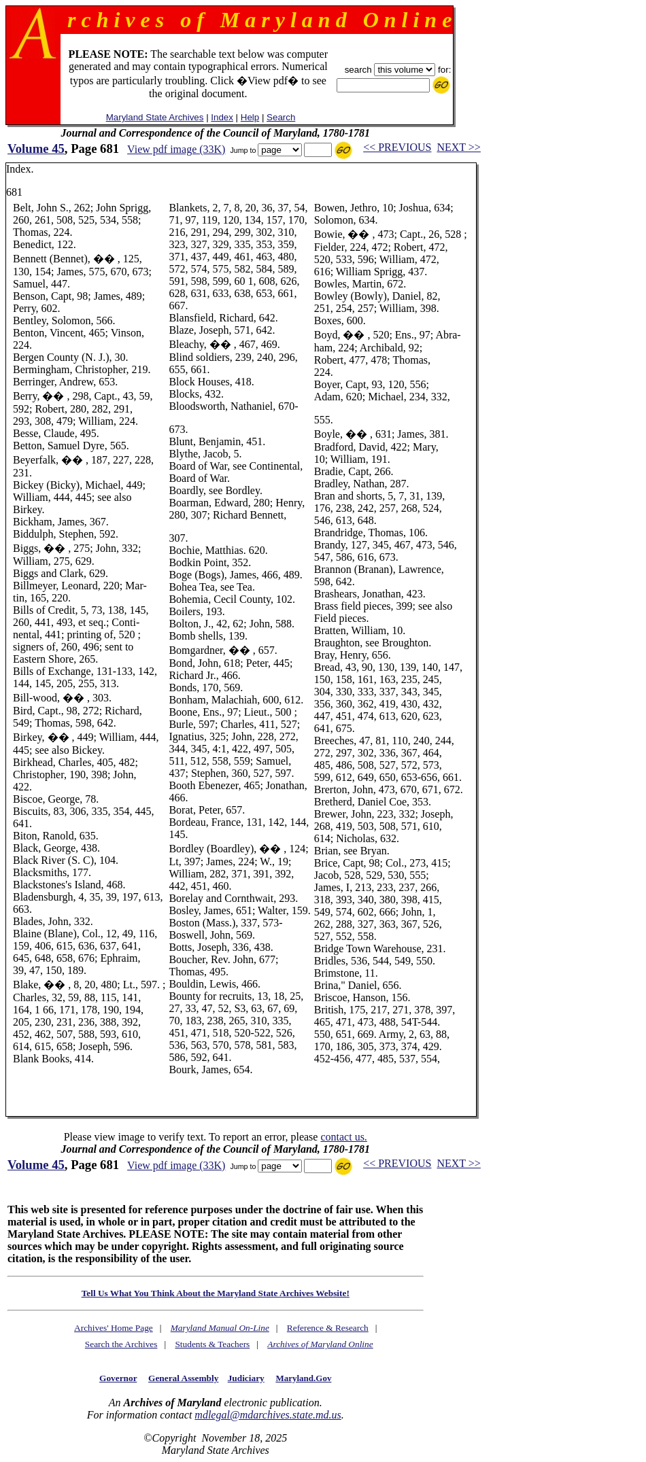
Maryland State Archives (155, 117)
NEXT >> (458, 147)
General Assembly (183, 1378)
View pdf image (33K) (176, 149)
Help (250, 117)
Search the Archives (121, 1344)
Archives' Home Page (113, 1328)
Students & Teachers (212, 1344)
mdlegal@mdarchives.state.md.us (267, 1415)
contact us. (343, 1137)
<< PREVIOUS (397, 147)
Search (281, 117)
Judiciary (246, 1378)
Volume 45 (36, 148)
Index (222, 117)
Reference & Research (328, 1328)
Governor (118, 1378)
